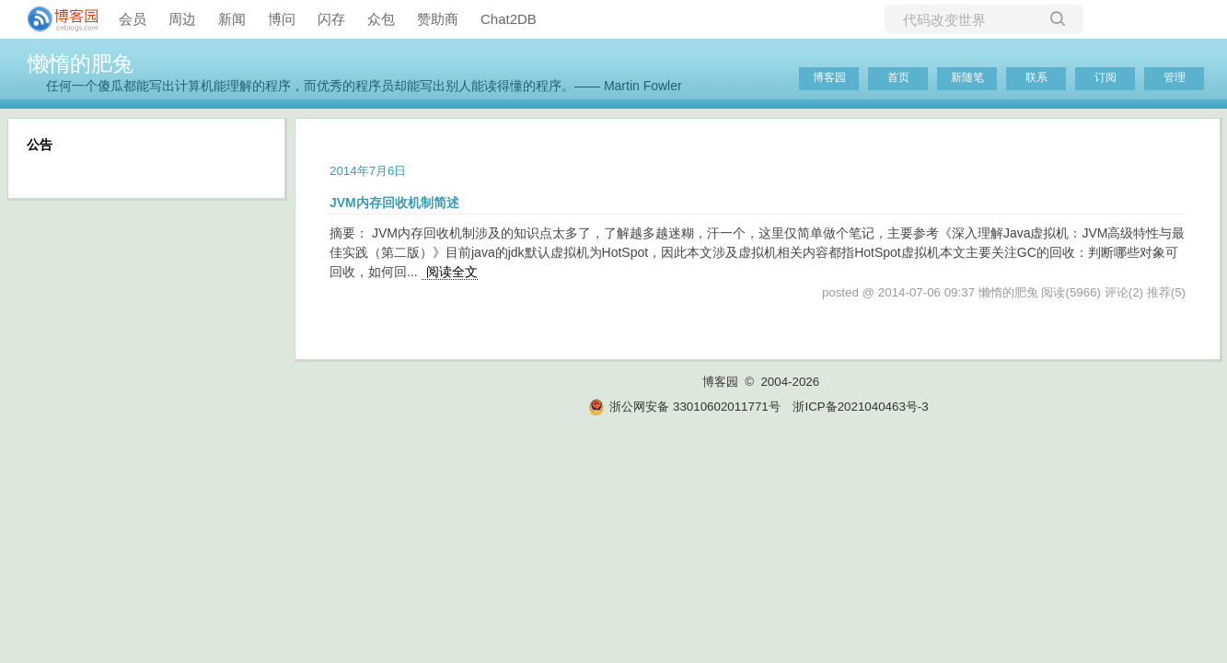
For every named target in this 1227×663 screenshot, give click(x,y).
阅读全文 (452, 271)
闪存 (331, 19)
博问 (281, 19)
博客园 (829, 77)
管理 (1174, 77)
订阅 (1105, 77)
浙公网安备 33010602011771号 (684, 406)
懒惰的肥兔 (80, 64)
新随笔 (967, 77)
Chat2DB (508, 19)
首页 (898, 77)
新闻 (232, 19)
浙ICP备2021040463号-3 (860, 406)
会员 (132, 19)
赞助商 (437, 19)
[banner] (55, 19)
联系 (1036, 77)
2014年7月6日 (368, 171)
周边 (182, 19)
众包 (381, 19)
